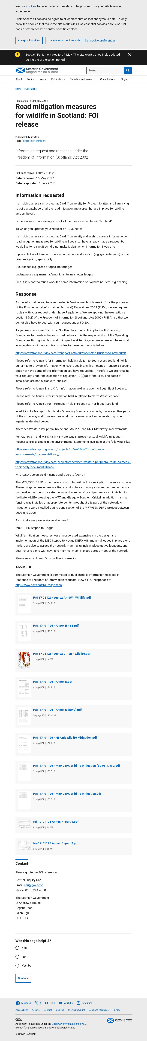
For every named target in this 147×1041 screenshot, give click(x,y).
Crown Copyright (76, 1010)
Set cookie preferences (100, 40)
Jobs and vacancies (99, 1010)
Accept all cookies (29, 40)
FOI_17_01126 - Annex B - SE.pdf (56, 625)
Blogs (123, 79)
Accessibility (21, 1010)
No (24, 956)
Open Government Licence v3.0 (69, 1023)
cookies (31, 6)
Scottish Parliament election (44, 54)
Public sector (28, 141)
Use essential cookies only (64, 40)
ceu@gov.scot (33, 885)
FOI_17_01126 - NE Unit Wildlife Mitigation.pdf (65, 737)
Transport (40, 141)
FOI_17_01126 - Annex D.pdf (52, 681)
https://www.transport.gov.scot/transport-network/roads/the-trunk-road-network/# (70, 353)
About (18, 79)
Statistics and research (82, 79)
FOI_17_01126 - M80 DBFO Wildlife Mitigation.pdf (67, 793)
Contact (48, 1010)
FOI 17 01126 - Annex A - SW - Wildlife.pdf (62, 597)
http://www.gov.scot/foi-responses (38, 585)
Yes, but (27, 965)
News (42, 79)
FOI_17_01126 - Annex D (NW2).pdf (57, 710)
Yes (24, 948)
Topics (30, 79)
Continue (23, 978)
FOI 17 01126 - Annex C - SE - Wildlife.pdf (61, 653)
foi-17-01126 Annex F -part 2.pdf (55, 843)
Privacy (116, 1010)
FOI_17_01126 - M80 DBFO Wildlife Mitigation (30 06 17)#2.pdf (76, 765)
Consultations (107, 79)
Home (18, 89)
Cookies (60, 1010)
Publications (58, 79)
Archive (36, 1010)
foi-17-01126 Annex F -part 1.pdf (55, 822)
